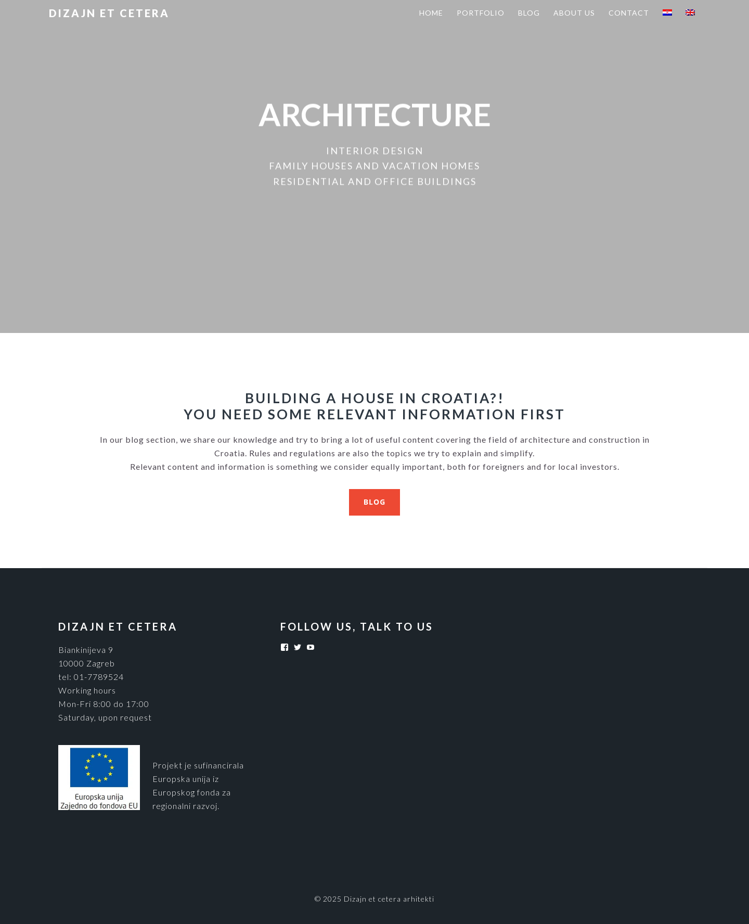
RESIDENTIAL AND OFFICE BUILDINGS (374, 181)
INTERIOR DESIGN (374, 151)
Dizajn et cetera (109, 13)
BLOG (375, 502)
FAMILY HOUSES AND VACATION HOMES (374, 166)
